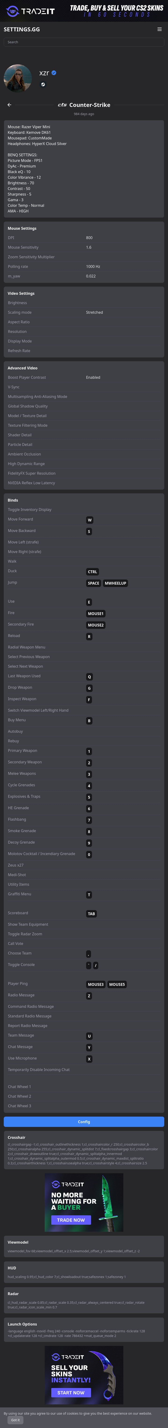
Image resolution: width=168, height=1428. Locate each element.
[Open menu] (159, 29)
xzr (48, 73)
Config (84, 1121)
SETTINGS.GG (22, 29)
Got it (15, 1420)
